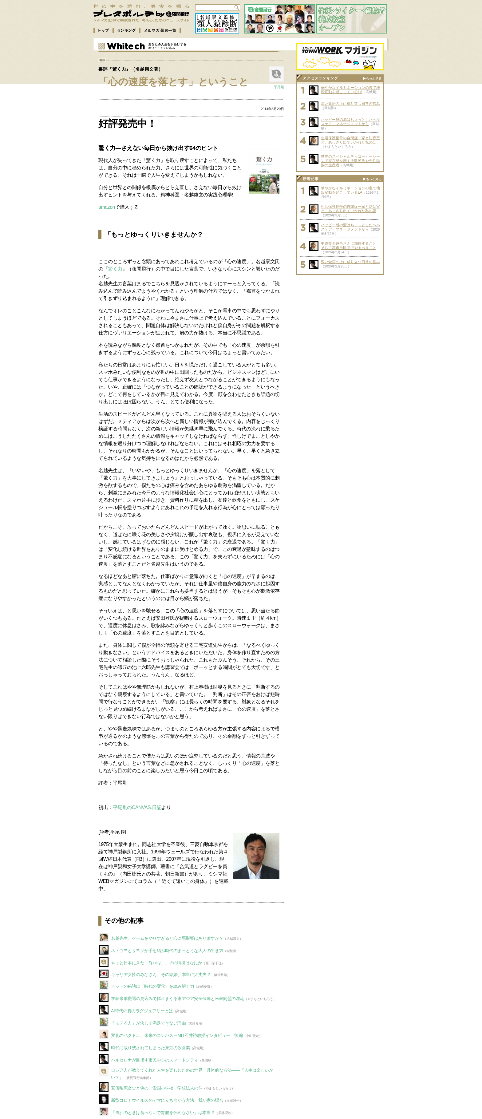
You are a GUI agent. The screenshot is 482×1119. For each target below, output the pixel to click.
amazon (106, 207)
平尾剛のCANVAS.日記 (137, 807)
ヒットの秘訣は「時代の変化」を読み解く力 (152, 986)
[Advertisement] (340, 316)
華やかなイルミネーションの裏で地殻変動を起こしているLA (350, 89)
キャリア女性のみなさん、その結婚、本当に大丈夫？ (161, 974)
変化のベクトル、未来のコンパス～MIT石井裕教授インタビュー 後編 (177, 1035)
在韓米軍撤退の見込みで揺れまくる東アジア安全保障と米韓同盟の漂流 (177, 998)
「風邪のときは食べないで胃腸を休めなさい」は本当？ (163, 1112)
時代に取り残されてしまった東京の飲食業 (150, 1047)
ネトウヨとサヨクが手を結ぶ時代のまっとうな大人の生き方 (167, 950)
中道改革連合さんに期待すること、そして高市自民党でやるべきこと (350, 245)
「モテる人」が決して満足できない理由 (148, 1023)
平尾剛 (279, 87)
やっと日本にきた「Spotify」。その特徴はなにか (156, 962)
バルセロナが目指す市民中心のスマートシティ (154, 1060)
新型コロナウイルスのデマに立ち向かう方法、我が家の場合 (167, 1100)
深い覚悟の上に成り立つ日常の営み (350, 103)
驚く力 (115, 268)
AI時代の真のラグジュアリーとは (142, 1010)
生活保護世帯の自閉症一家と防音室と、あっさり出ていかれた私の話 (350, 140)
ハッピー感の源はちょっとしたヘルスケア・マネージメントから (350, 121)
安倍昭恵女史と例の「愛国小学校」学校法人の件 (156, 1087)
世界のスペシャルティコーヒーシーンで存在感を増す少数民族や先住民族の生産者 (350, 160)
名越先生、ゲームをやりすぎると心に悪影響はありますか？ (167, 938)
